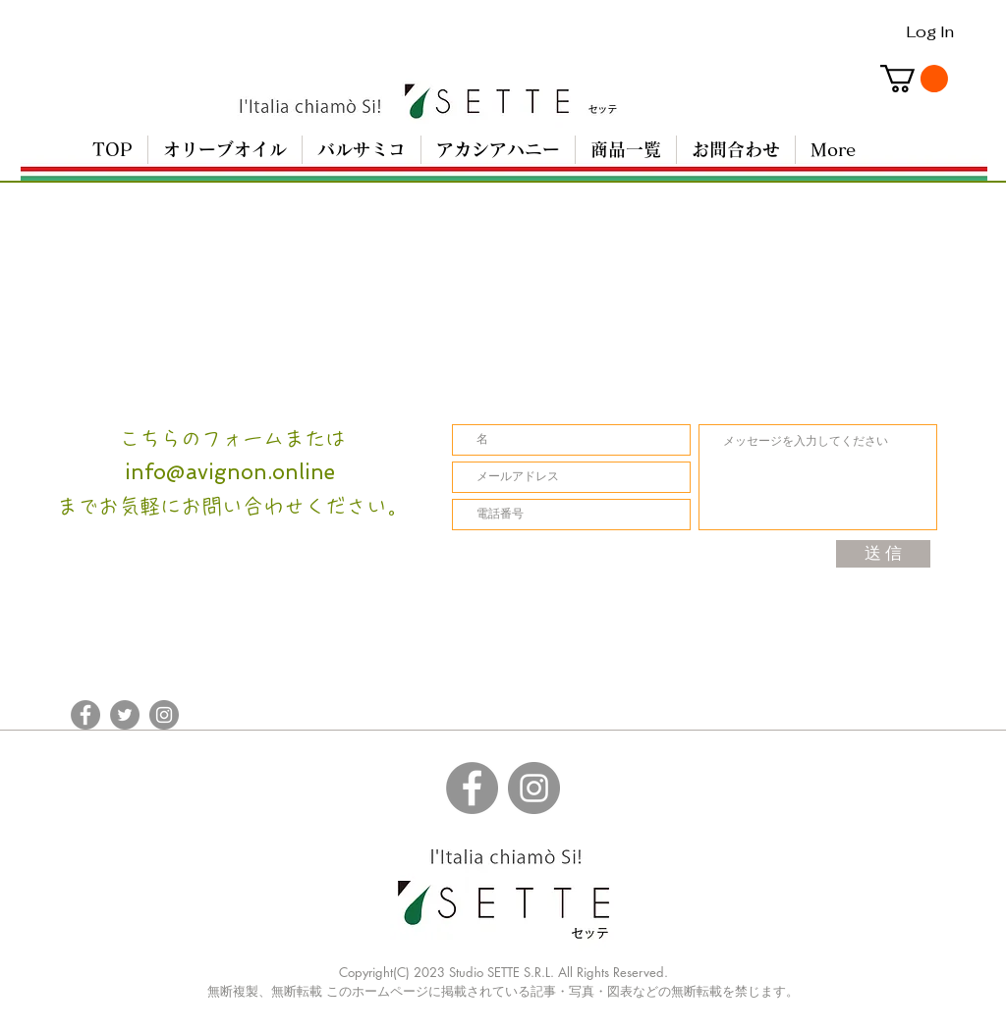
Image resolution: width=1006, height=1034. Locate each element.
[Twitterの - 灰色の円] (125, 715)
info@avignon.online (230, 472)
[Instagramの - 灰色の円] (164, 715)
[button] (914, 78)
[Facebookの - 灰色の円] (85, 715)
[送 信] (883, 554)
